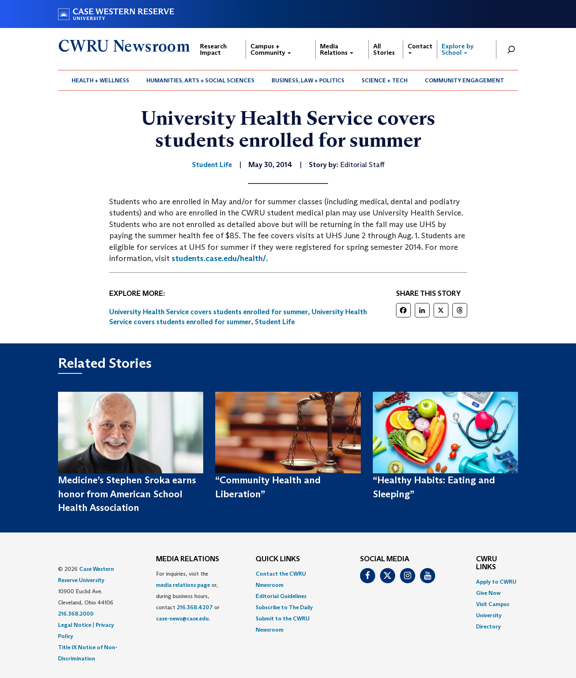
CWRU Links (486, 563)
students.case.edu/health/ (219, 258)
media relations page (183, 584)
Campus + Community (270, 49)
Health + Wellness (100, 80)
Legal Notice (74, 624)
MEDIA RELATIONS (187, 559)
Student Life (275, 321)
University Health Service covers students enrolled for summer (208, 311)
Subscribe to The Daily (284, 607)
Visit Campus (492, 604)
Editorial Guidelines (281, 596)
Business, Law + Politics (308, 80)
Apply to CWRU (496, 581)
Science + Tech (385, 80)
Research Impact (213, 49)
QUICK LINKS (278, 559)
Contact (420, 48)
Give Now (488, 592)
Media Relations (336, 49)
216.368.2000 (76, 613)
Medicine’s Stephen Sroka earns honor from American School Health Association (127, 493)
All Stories (384, 49)
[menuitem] (100, 80)
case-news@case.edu (182, 618)
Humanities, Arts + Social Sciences (200, 80)
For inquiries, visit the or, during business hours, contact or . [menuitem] (188, 596)
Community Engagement (464, 80)
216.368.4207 (195, 607)
